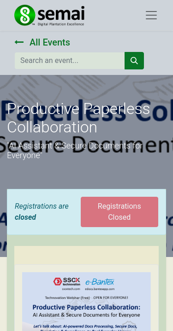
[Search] (134, 60)
